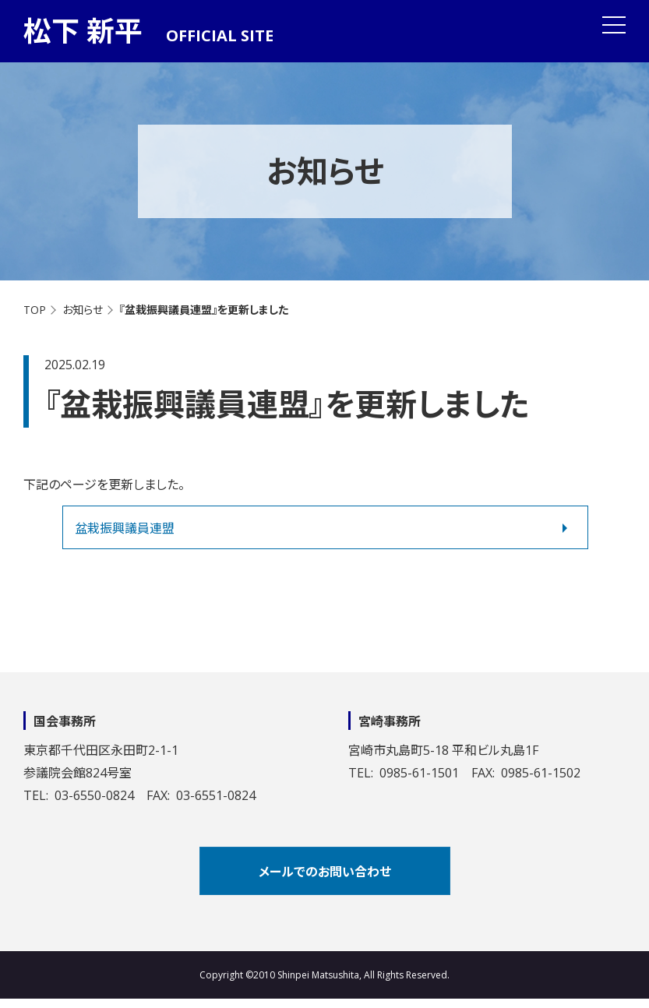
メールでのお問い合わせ (325, 871)
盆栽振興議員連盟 (125, 528)
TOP (34, 309)
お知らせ (82, 309)
